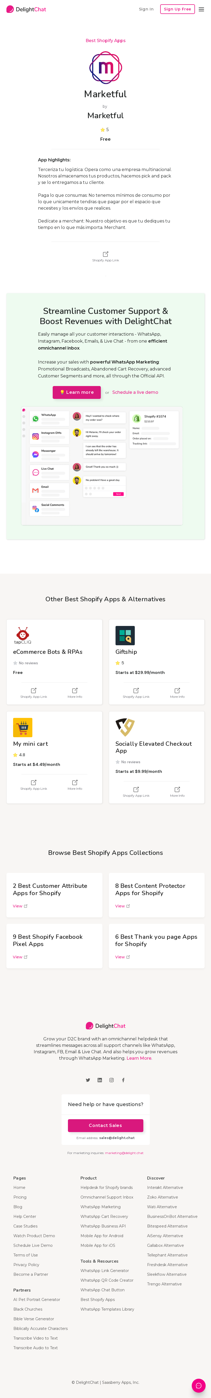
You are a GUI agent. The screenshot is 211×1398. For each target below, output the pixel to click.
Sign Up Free (177, 9)
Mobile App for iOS (97, 1245)
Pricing (19, 1197)
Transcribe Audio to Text (35, 1347)
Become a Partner (30, 1274)
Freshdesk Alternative (167, 1264)
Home (19, 1187)
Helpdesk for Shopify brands (106, 1187)
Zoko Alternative (162, 1197)
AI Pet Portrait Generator (36, 1299)
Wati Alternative (162, 1206)
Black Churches (27, 1309)
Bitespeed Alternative (167, 1226)
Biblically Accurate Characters (40, 1328)
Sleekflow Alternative (167, 1274)
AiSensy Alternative (165, 1235)
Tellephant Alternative (167, 1255)
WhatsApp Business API (103, 1226)
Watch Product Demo (34, 1235)
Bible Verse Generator (33, 1319)
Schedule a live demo (135, 392)
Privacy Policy (26, 1264)
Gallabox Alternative (165, 1245)
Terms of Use (25, 1255)
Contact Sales (105, 1125)
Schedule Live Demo (33, 1245)
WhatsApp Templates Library (107, 1309)
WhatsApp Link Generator (104, 1270)
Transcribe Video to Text (35, 1338)
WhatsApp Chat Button (102, 1290)
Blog (17, 1206)
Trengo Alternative (164, 1284)
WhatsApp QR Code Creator (106, 1280)
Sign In (146, 9)
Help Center (24, 1216)
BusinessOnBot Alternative (172, 1216)
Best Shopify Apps (106, 40)
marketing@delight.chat (124, 1153)
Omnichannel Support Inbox (106, 1197)
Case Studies (25, 1226)
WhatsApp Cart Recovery (104, 1216)
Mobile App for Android (101, 1235)
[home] (26, 9)
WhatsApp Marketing (100, 1206)
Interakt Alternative (165, 1187)
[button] (201, 9)
